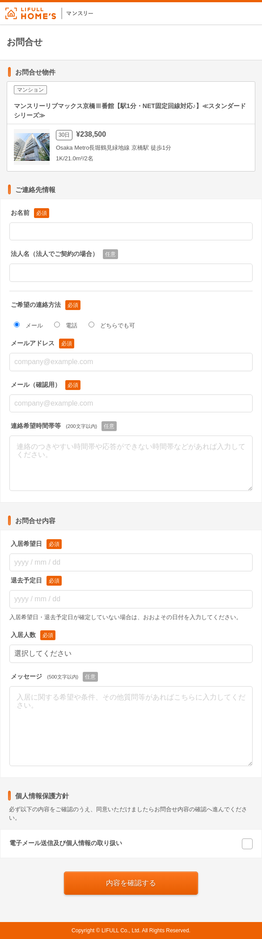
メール (28, 325)
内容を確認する (131, 883)
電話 (65, 325)
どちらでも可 (112, 325)
